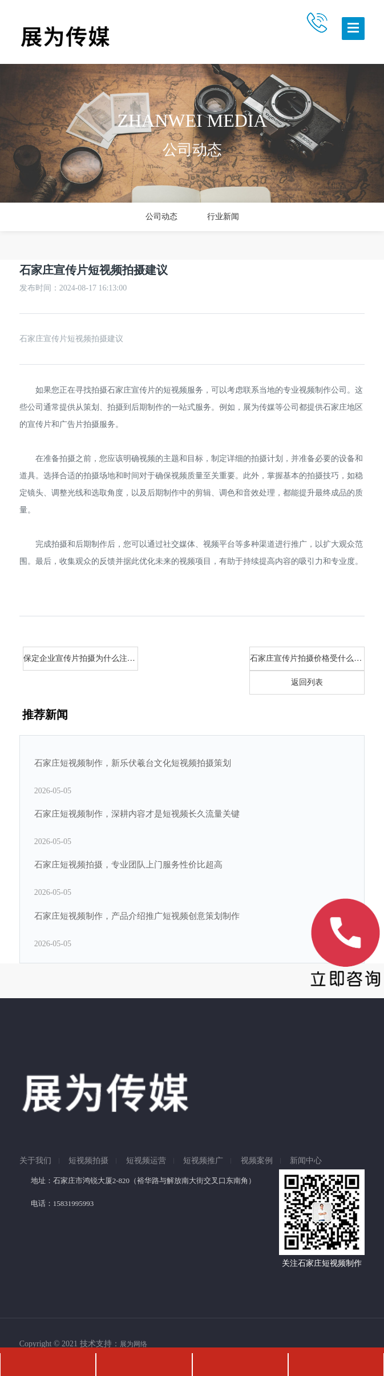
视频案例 (257, 1161)
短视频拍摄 (88, 1161)
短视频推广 (203, 1161)
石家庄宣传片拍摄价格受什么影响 (307, 658)
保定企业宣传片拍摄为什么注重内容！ (80, 658)
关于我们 (35, 1161)
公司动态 (161, 216)
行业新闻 (223, 216)
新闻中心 (306, 1161)
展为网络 (133, 1344)
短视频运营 (146, 1161)
